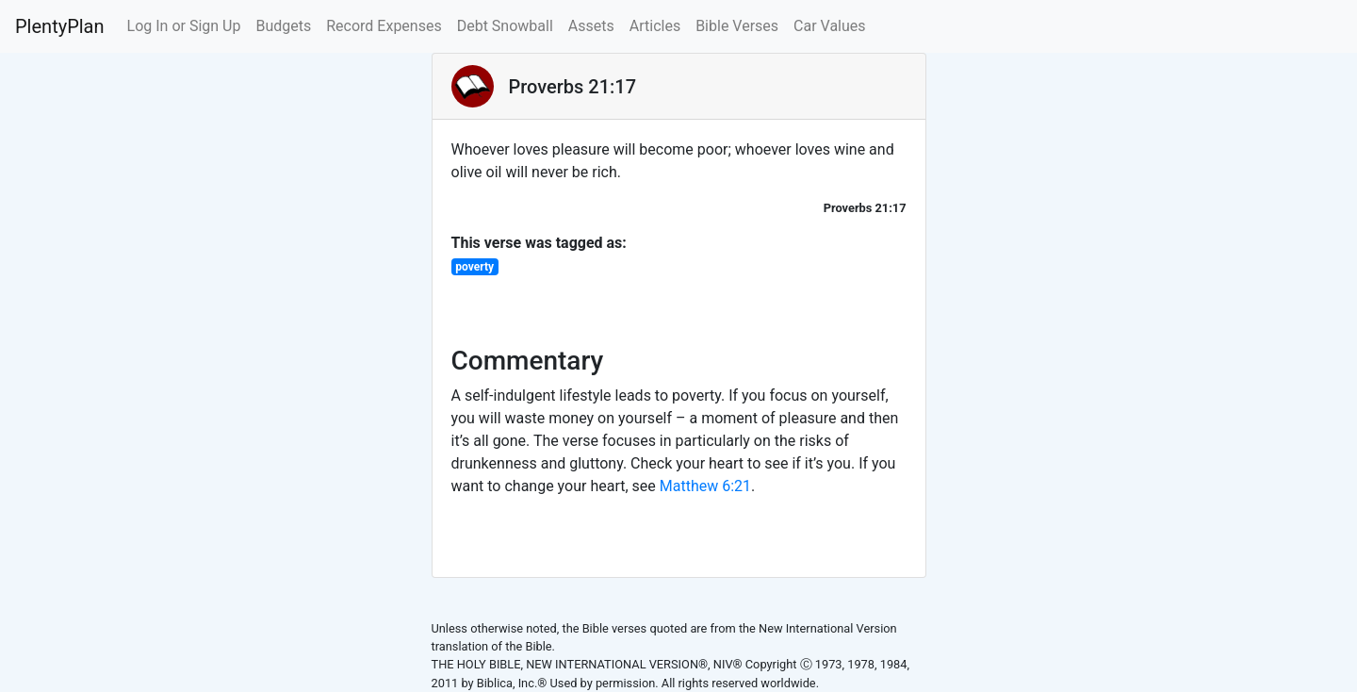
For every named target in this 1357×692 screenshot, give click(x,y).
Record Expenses (383, 26)
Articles (654, 26)
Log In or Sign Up (184, 26)
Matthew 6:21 (705, 486)
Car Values (829, 26)
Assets (591, 26)
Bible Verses (736, 26)
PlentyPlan (60, 26)
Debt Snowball (505, 26)
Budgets (283, 26)
